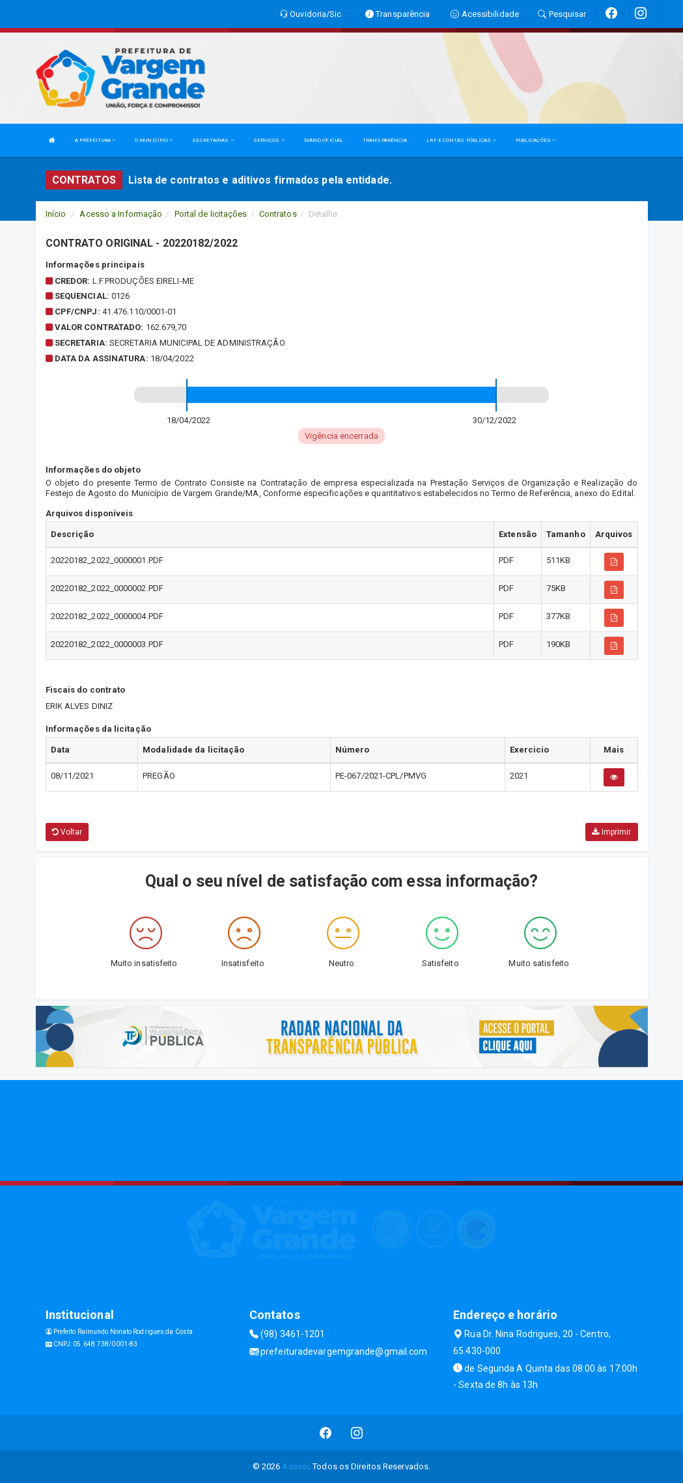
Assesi (295, 1466)
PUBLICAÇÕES (535, 140)
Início (56, 214)
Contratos (278, 214)
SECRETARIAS (212, 140)
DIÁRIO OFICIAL (323, 140)
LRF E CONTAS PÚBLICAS (460, 140)
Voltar (67, 832)
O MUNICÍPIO (154, 140)
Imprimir (611, 832)
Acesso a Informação (120, 214)
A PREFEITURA (95, 140)
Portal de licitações (210, 214)
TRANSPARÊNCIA (385, 140)
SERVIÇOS (269, 140)
